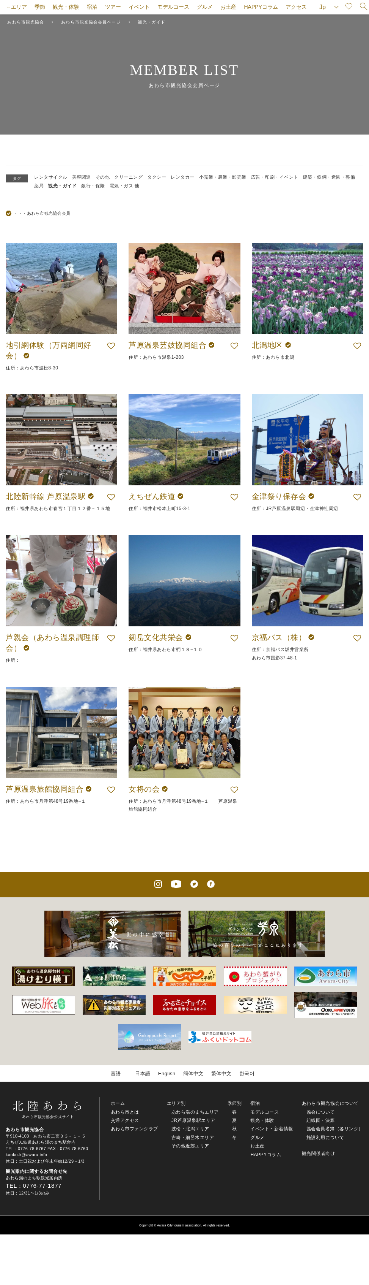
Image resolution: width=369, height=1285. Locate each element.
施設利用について (325, 1137)
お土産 (228, 7)
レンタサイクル (51, 177)
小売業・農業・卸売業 (223, 177)
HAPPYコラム (261, 7)
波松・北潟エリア (190, 1128)
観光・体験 (66, 7)
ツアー (113, 7)
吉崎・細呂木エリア (192, 1137)
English (167, 1073)
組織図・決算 (320, 1120)
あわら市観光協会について (330, 1103)
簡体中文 (193, 1073)
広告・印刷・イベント (274, 177)
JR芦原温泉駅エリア (193, 1120)
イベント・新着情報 (271, 1128)
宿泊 (92, 7)
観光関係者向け (318, 1153)
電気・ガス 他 (125, 186)
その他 (103, 177)
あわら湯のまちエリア (195, 1112)
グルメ (205, 7)
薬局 (39, 186)
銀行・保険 (93, 186)
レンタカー (183, 177)
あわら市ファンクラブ (134, 1128)
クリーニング (128, 177)
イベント (139, 7)
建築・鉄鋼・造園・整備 (329, 177)
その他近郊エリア (190, 1146)
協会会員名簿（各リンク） (334, 1128)
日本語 (143, 1073)
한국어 (247, 1073)
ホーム (118, 1103)
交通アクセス (125, 1120)
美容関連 (81, 177)
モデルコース (173, 7)
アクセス (296, 7)
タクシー (156, 177)
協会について (320, 1112)
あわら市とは (125, 1112)
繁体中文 (221, 1073)
